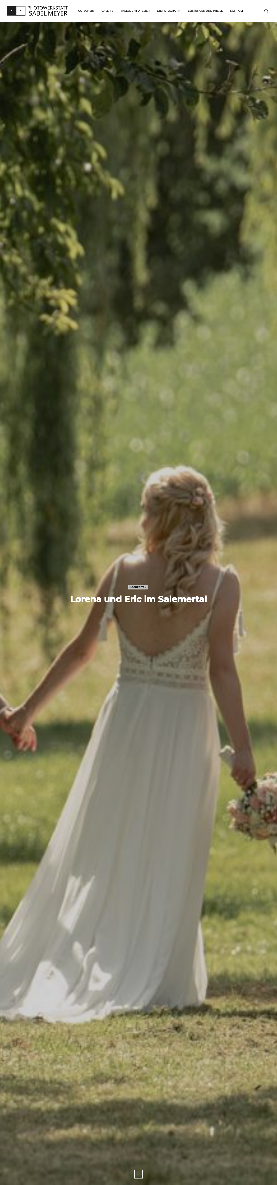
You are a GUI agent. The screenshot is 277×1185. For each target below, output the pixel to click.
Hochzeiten (138, 587)
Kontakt (236, 10)
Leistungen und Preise (205, 10)
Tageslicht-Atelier (135, 10)
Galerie (107, 10)
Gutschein (86, 10)
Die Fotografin (168, 10)
